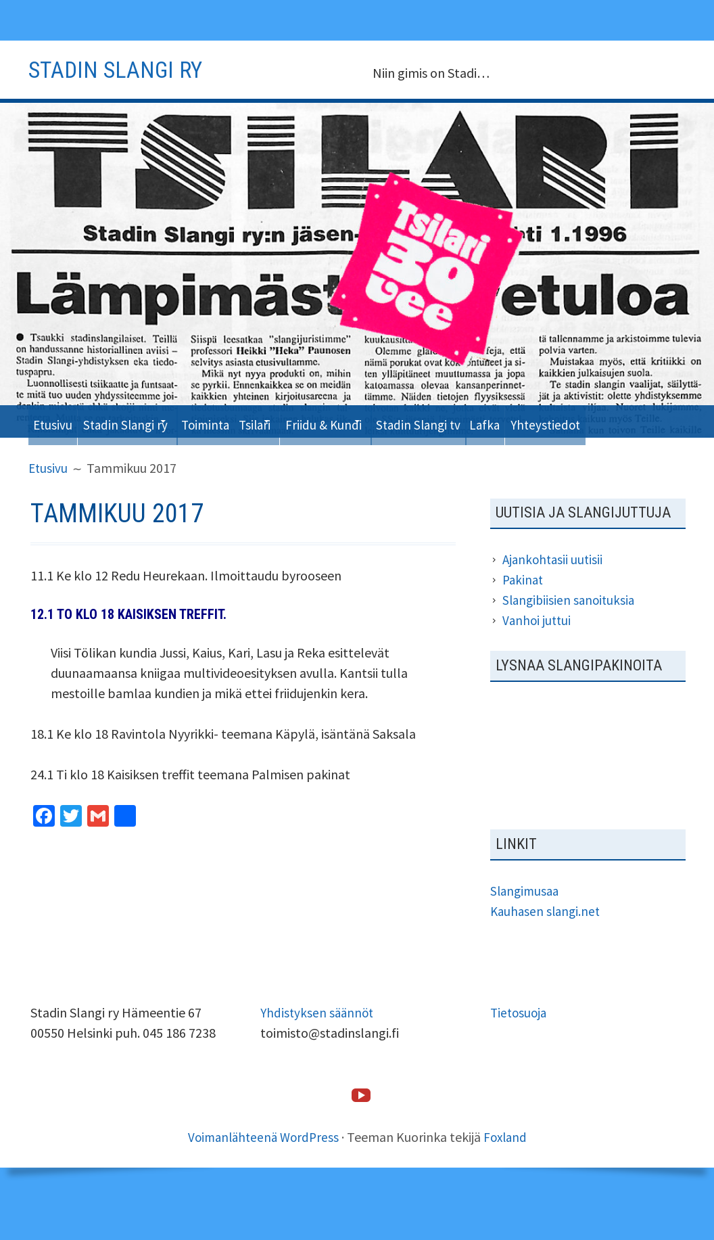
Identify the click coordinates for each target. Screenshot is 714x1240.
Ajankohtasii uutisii (554, 591)
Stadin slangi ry (125, 69)
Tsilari (300, 420)
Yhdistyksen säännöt (318, 1044)
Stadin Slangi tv (496, 420)
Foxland (508, 1168)
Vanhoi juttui (537, 652)
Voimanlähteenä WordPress (262, 1168)
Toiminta (238, 420)
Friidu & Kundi (384, 420)
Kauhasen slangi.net (547, 942)
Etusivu (57, 420)
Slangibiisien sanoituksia (571, 632)
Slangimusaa (526, 922)
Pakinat (524, 611)
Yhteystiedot (73, 452)
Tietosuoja (520, 1044)
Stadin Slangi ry (140, 420)
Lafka (575, 420)
